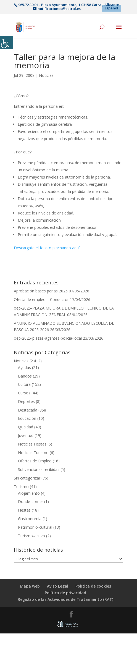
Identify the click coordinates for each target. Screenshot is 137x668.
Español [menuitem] (111, 8)
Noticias (46, 75)
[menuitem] (111, 8)
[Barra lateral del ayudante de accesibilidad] (6, 42)
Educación (27, 418)
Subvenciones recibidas (38, 469)
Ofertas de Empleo (35, 460)
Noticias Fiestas (32, 444)
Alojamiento (29, 493)
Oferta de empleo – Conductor (41, 299)
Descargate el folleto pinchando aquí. (47, 247)
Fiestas (24, 510)
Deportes (26, 401)
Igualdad (25, 426)
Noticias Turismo (33, 452)
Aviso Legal (57, 586)
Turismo (21, 486)
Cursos (24, 392)
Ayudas (24, 367)
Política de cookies (93, 586)
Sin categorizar (27, 478)
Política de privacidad (65, 592)
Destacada (27, 410)
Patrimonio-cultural (35, 527)
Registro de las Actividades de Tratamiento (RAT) (65, 599)
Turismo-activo (31, 535)
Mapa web (30, 586)
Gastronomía (29, 518)
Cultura (24, 384)
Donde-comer (30, 501)
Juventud (25, 435)
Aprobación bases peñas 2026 (41, 291)
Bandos (25, 376)
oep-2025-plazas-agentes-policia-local (48, 338)
